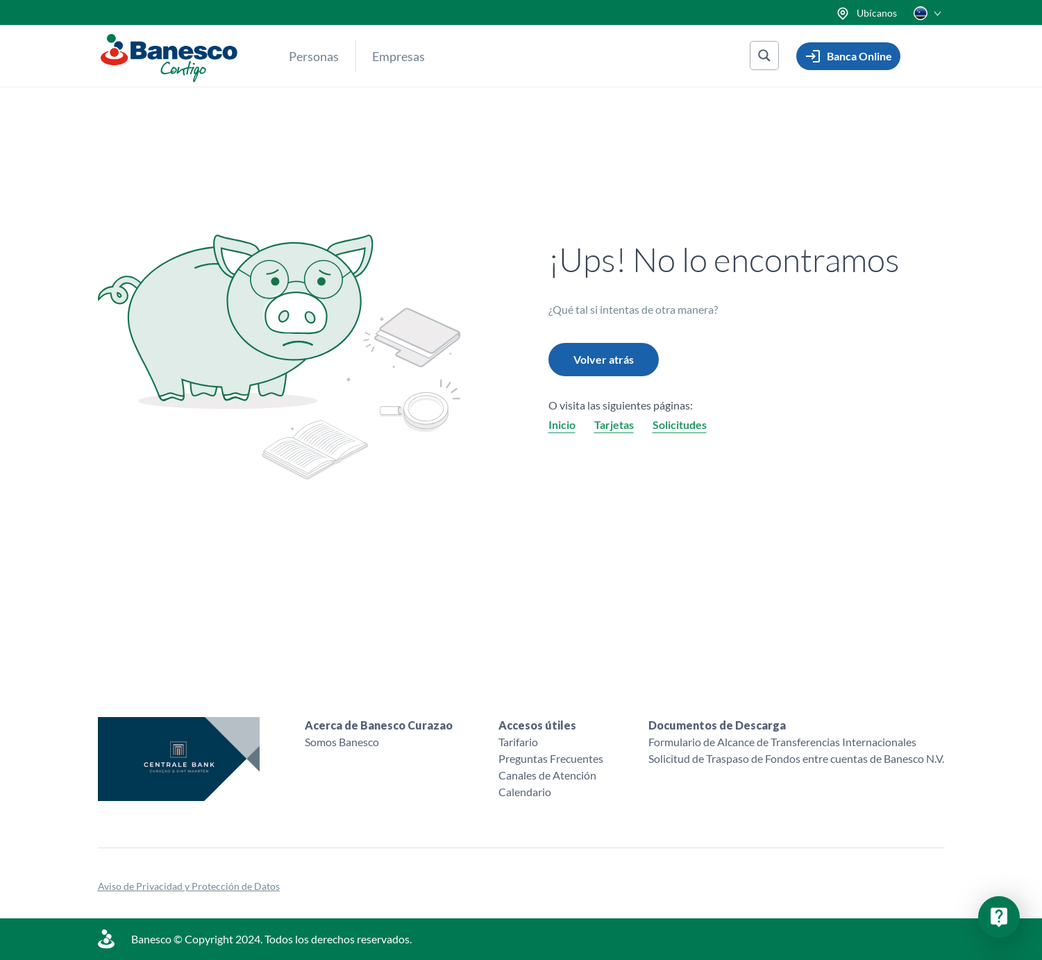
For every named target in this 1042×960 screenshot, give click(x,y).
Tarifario (518, 741)
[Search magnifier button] (764, 55)
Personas (314, 56)
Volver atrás (603, 359)
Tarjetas (614, 424)
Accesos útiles (537, 725)
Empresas (398, 56)
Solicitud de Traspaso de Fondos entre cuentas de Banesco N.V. (796, 758)
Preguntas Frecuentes (550, 758)
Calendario (524, 791)
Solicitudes (680, 424)
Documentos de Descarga (717, 725)
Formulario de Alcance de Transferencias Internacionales (782, 741)
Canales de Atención (547, 775)
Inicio (561, 424)
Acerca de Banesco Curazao (379, 725)
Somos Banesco (342, 741)
